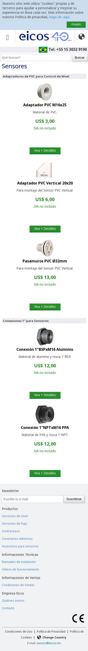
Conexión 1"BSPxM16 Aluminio (44, 349)
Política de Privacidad (51, 632)
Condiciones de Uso (18, 632)
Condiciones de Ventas (18, 585)
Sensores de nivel (15, 516)
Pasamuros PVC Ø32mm (45, 261)
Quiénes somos (13, 600)
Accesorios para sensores (20, 546)
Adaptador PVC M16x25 (44, 104)
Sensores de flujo (14, 523)
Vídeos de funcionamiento (20, 569)
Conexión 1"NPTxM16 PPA (45, 427)
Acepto (76, 24)
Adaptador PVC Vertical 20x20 (45, 183)
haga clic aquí (59, 17)
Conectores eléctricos (17, 538)
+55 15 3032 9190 (71, 49)
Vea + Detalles (45, 150)
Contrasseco (11, 531)
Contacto (8, 608)
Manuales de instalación (19, 562)
